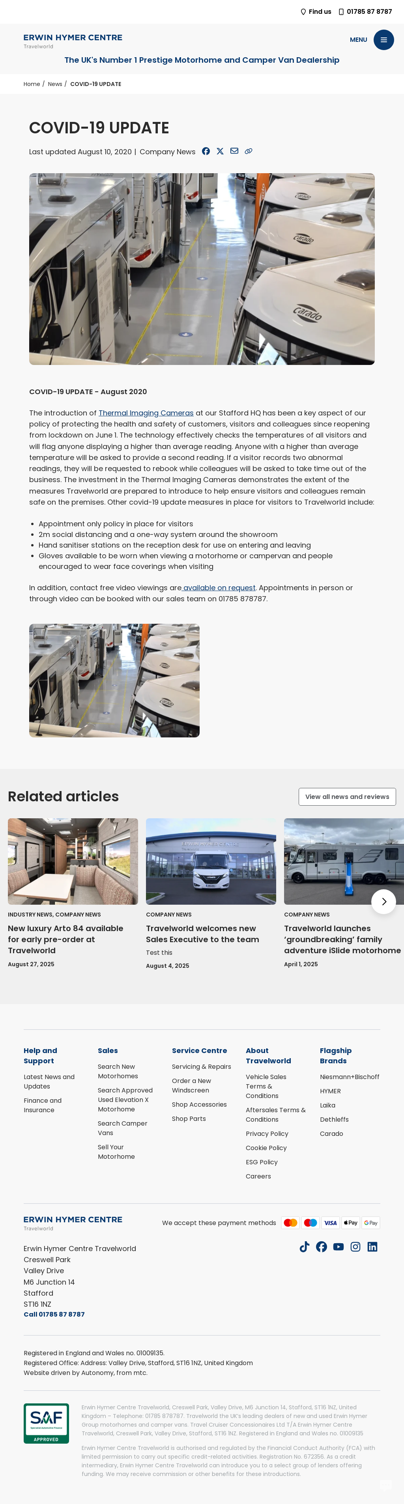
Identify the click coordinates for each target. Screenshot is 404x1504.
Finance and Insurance (43, 1105)
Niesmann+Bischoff (350, 1076)
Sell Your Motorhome (116, 1152)
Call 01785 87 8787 (54, 1314)
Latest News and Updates (49, 1081)
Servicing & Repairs (201, 1066)
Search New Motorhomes (118, 1071)
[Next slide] (383, 901)
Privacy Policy (267, 1133)
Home (32, 84)
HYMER (330, 1091)
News (55, 84)
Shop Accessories (199, 1104)
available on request (218, 588)
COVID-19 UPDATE (95, 84)
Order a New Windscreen (191, 1085)
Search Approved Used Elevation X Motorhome (125, 1100)
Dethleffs (334, 1119)
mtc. (140, 1372)
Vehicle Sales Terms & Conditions (266, 1086)
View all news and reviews (347, 796)
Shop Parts (189, 1118)
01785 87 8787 (364, 11)
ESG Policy (262, 1162)
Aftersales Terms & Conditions (276, 1115)
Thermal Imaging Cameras (146, 413)
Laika (327, 1105)
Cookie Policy (266, 1147)
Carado (331, 1133)
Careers (258, 1176)
